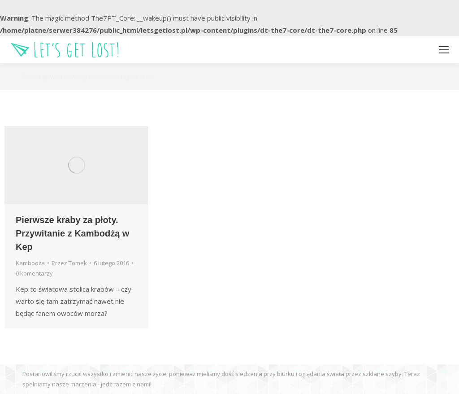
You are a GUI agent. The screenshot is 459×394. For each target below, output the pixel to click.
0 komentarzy (34, 273)
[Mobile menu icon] (443, 50)
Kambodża (30, 263)
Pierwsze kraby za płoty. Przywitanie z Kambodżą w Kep (72, 233)
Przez (69, 263)
